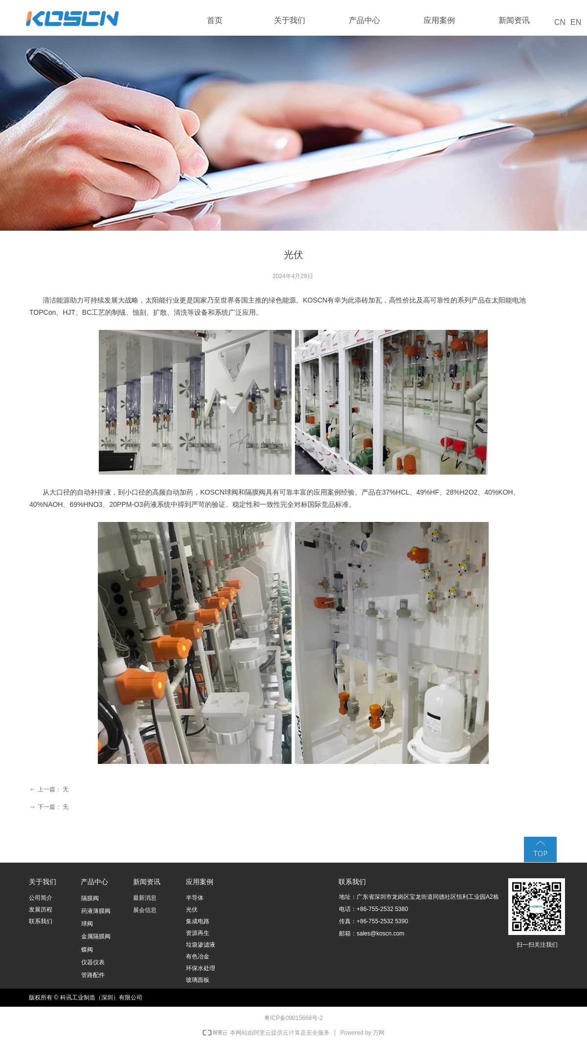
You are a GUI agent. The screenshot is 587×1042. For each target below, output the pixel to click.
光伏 (192, 909)
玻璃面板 (197, 980)
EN (575, 22)
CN (559, 22)
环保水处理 (200, 968)
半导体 (194, 897)
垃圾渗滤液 (200, 944)
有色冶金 (197, 956)
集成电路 (197, 921)
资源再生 (197, 933)
